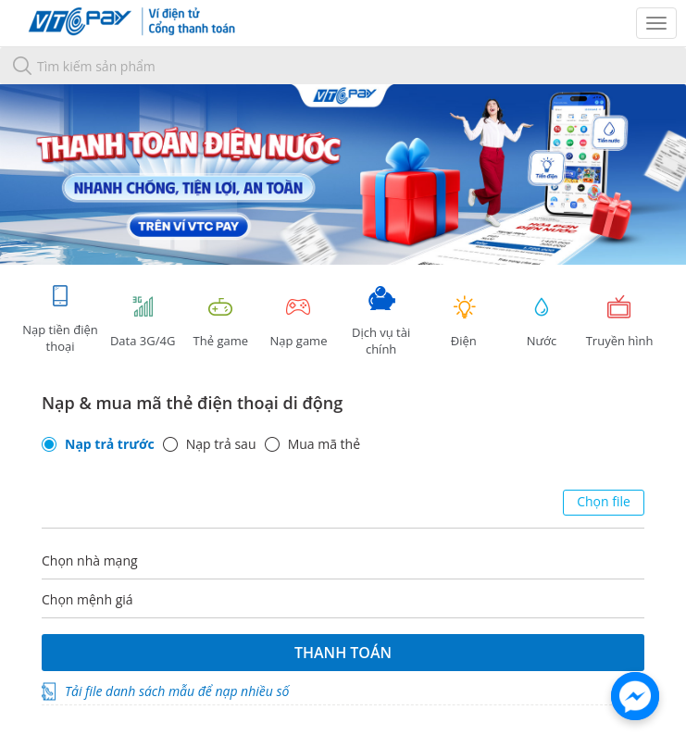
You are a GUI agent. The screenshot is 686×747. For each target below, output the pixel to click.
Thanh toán (343, 652)
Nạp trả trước (110, 444)
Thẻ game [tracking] (220, 321)
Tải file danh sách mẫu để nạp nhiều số (177, 691)
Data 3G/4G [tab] (143, 321)
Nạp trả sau (221, 444)
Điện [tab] (464, 321)
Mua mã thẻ (324, 444)
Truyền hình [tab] (619, 321)
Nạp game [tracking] (298, 321)
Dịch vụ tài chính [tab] (381, 321)
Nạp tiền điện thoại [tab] (59, 319)
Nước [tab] (542, 321)
